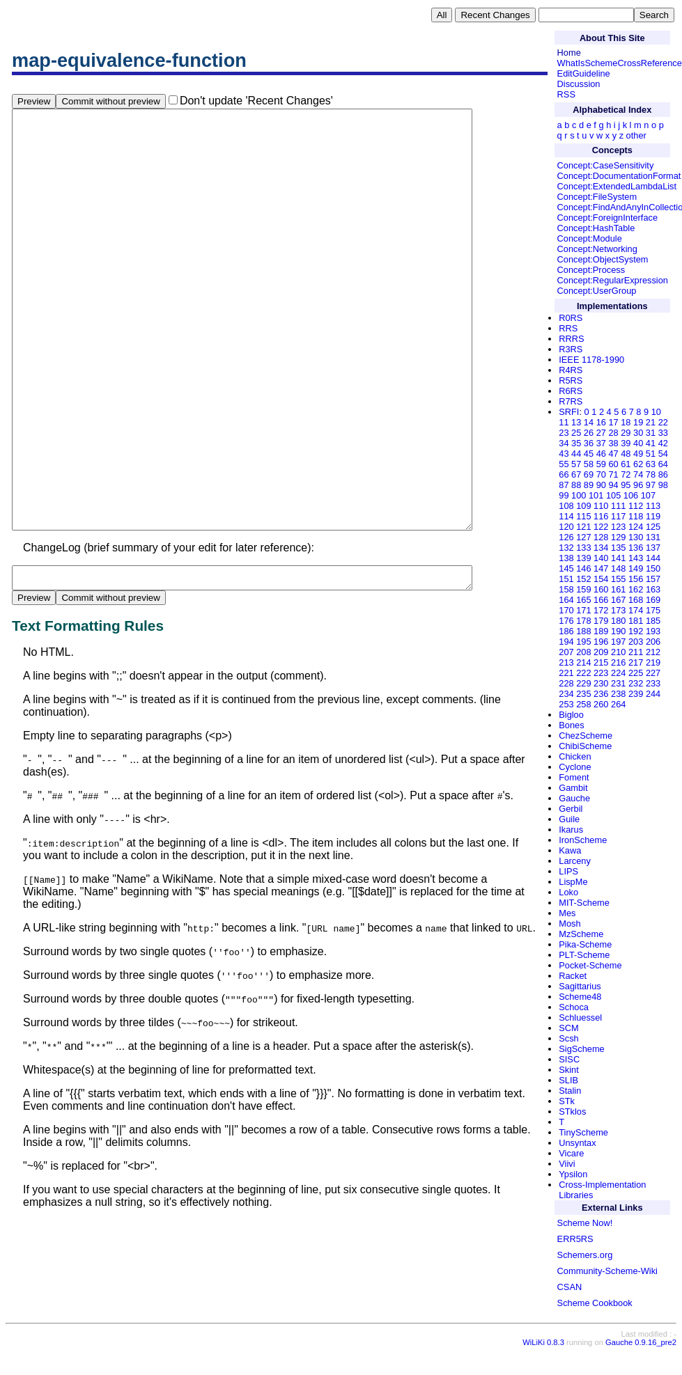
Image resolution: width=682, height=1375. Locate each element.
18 (625, 422)
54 (663, 453)
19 (638, 422)
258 (583, 704)
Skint (568, 1069)
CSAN (569, 1287)
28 (613, 432)
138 (566, 558)
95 (625, 485)
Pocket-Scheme (590, 965)
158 (566, 589)
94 (613, 485)
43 (563, 453)
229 (583, 683)
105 (613, 495)
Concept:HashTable (596, 228)
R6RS (570, 391)
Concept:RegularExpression (612, 280)
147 (601, 568)
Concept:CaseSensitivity (605, 165)
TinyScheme (583, 1132)
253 (566, 704)
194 (566, 641)
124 (635, 526)
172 (601, 610)
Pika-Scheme (585, 944)
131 (653, 537)
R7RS (570, 401)
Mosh (569, 923)
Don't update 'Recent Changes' (256, 101)
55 (563, 464)
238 (618, 694)
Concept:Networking (597, 249)
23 (563, 432)
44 (576, 453)
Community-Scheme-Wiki (607, 1271)
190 (618, 631)
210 (618, 652)
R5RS (570, 380)
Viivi (567, 1163)
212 (653, 652)
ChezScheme (585, 735)
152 (583, 579)
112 (635, 506)
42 (663, 443)
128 (601, 537)
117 (618, 516)
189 (601, 631)
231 (618, 683)
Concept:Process (591, 270)
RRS (568, 328)
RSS (566, 94)
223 (601, 673)
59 (601, 464)
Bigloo (571, 714)
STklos (572, 1111)
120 (566, 526)
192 (635, 631)
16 (601, 422)
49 (638, 453)
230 (601, 683)
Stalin (570, 1090)
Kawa (570, 850)
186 (566, 631)
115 (583, 516)
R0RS (570, 318)
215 (601, 662)
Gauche (574, 798)
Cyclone (575, 767)
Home (569, 52)
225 (635, 673)
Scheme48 (580, 996)
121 (583, 526)
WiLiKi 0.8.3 (543, 1353)
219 (653, 662)
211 (635, 652)
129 (618, 537)
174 (635, 610)
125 (653, 526)
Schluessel (580, 1017)
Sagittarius (579, 986)
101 (596, 495)
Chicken (575, 756)
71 (613, 474)
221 (566, 673)
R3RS (570, 349)
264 (618, 704)
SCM (568, 1028)
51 (651, 453)
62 (638, 464)
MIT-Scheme (584, 902)
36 (589, 443)
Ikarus (571, 829)
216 (618, 662)
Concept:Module (589, 238)
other (636, 135)
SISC (569, 1059)
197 (618, 641)
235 (583, 694)
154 (601, 579)
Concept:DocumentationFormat (619, 176)
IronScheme (583, 840)
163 (653, 589)
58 (589, 464)
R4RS (570, 370)
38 (613, 443)
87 (563, 485)
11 (563, 422)
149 (635, 568)
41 (651, 443)
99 (563, 495)
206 (653, 641)
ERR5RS (575, 1239)
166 (601, 600)
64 (663, 464)
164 (566, 600)
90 (601, 485)
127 (583, 537)
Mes (567, 913)
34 (563, 443)
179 (601, 620)
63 (651, 464)
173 (618, 610)
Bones (571, 725)
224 (618, 673)
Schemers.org (585, 1255)
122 (601, 526)
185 (653, 620)
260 (601, 704)
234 (566, 694)
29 (625, 432)
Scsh (568, 1038)
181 (635, 620)
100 (578, 495)
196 (601, 641)
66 (563, 474)
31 (651, 432)
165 (583, 600)
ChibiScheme (585, 746)
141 (618, 558)
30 (638, 432)
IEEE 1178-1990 (591, 359)
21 (651, 422)
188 (583, 631)
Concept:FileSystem (597, 196)
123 (618, 526)
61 (625, 464)
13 (576, 422)
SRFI (569, 412)
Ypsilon (573, 1174)
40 (638, 443)
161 (618, 589)
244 (653, 694)
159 (583, 589)
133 (583, 547)
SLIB (568, 1080)
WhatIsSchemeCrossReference (619, 63)
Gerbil (570, 808)
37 (601, 443)
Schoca (574, 1007)
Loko (568, 892)
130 (635, 537)
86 (663, 474)
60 (613, 464)
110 (601, 506)
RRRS (571, 338)
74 (638, 474)
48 (625, 453)
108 (566, 506)
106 (630, 495)
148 (618, 568)
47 (613, 453)
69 (589, 474)
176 (566, 620)
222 (583, 673)
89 (589, 485)
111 (618, 506)
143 (635, 558)
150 (653, 568)
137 (653, 547)
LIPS (568, 871)
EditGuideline (583, 73)
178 (583, 620)
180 (618, 620)
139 (583, 558)
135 (618, 547)
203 (635, 641)
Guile (569, 819)
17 (613, 422)
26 (589, 432)
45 (589, 453)
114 (566, 516)
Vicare (571, 1153)
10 (656, 412)
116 (601, 516)
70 (601, 474)
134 (601, 547)
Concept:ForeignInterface (607, 217)
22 (663, 422)
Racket (573, 976)
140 (601, 558)
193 (653, 631)
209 (601, 652)
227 (653, 673)
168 (635, 600)
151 (566, 579)
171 (583, 610)
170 (566, 610)
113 (653, 506)
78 (651, 474)
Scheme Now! (585, 1223)
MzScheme (581, 934)
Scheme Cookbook (595, 1303)
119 (653, 516)
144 (653, 558)
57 (576, 464)
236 (601, 694)
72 (625, 474)
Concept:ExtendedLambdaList (616, 186)
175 (653, 610)
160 (601, 589)
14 (589, 422)
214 (583, 662)
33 (663, 432)
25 (576, 432)
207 (566, 652)
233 (653, 683)
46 (601, 453)
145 (566, 568)
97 (651, 485)
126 (566, 537)
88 (576, 485)
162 (635, 589)
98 (663, 485)
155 (618, 579)
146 (583, 568)
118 (635, 516)
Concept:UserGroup (597, 290)
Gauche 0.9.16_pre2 (640, 1353)
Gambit (573, 788)
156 (635, 579)
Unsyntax (577, 1143)
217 (635, 662)
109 (583, 506)
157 (653, 579)
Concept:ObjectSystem (603, 259)
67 (576, 474)
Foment (574, 777)
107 (648, 495)
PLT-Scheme (584, 955)
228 (566, 683)
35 (576, 443)
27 (601, 432)
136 (635, 547)
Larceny (575, 861)
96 (638, 485)
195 (583, 641)
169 (653, 600)
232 (635, 683)
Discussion (578, 84)
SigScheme (581, 1049)
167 (618, 600)
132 (566, 547)
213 (566, 662)
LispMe (573, 882)
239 (635, 694)
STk (567, 1101)
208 (583, 652)
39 (625, 443)
